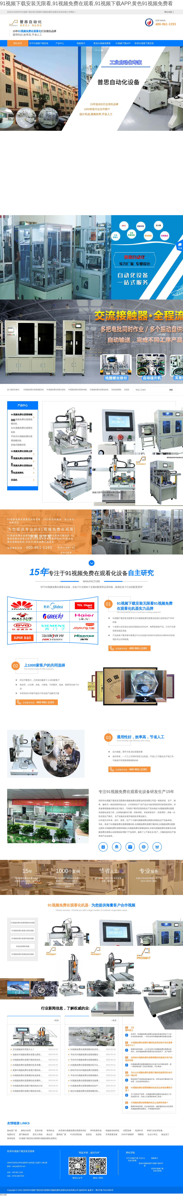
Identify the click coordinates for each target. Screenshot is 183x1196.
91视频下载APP (123, 43)
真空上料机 (38, 1134)
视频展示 (81, 43)
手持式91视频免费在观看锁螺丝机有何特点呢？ (85, 1075)
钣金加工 (165, 1134)
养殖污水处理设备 (155, 1130)
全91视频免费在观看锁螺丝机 (21, 421)
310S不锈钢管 (127, 1134)
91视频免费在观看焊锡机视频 (23, 939)
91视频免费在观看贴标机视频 (23, 954)
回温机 (126, 390)
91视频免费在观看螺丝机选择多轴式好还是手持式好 (28, 1075)
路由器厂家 (12, 1130)
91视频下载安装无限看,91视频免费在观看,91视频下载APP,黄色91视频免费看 (86, 3)
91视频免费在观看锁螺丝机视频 (22, 923)
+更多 (56, 1020)
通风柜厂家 (61, 1134)
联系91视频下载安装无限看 (144, 44)
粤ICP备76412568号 (104, 1190)
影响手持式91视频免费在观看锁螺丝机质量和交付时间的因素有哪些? (85, 1070)
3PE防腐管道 (96, 1130)
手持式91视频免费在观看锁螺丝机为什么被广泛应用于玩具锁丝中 (85, 1060)
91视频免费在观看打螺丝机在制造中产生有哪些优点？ (28, 1091)
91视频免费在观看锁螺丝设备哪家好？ (85, 1080)
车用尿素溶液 (111, 1134)
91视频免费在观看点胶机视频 (23, 931)
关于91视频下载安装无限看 (38, 44)
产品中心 (60, 43)
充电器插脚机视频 (22, 946)
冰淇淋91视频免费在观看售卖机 (72, 1130)
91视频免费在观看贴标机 (99, 390)
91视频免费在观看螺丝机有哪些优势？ (28, 1080)
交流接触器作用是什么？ (23, 1049)
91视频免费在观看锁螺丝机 (33, 390)
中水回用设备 (76, 1134)
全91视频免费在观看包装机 (21, 430)
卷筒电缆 (11, 1138)
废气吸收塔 (24, 1134)
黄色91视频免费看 (102, 43)
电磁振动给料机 (112, 1130)
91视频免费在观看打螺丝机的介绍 (28, 1086)
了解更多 (13, 1180)
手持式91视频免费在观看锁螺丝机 (21, 438)
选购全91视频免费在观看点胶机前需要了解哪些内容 (28, 1054)
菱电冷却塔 (26, 1130)
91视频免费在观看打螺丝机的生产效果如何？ (28, 1060)
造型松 (89, 1134)
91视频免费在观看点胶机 (56, 390)
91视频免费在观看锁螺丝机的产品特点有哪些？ (85, 1086)
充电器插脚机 (116, 390)
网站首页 (17, 43)
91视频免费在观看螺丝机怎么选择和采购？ (150, 1103)
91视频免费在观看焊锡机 (77, 390)
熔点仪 (49, 1134)
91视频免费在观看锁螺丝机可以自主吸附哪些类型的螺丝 (85, 1065)
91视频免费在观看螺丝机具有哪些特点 (28, 1065)
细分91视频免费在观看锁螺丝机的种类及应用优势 (85, 1091)
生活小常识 (152, 1134)
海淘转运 (50, 1130)
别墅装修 (127, 1130)
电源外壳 (139, 1130)
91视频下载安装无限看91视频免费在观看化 (38, 1138)
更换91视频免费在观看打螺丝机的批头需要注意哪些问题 (28, 1070)
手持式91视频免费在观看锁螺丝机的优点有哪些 (85, 1054)
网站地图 (3, 1195)
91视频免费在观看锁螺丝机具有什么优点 (85, 1049)
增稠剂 (141, 1134)
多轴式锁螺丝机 (18, 445)
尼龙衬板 (39, 1130)
